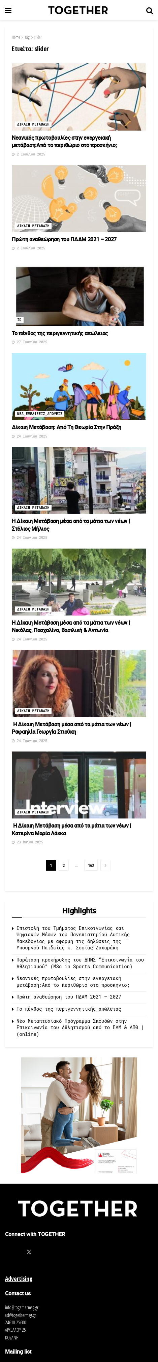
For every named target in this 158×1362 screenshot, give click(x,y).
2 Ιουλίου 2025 (28, 154)
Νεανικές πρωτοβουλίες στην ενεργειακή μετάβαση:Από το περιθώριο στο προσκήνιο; (64, 141)
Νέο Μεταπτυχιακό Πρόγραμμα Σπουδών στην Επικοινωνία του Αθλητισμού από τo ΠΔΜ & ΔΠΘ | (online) (80, 1027)
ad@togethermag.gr (20, 1315)
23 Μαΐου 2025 (27, 842)
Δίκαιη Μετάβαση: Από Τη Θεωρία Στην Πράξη (66, 427)
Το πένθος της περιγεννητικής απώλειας (60, 333)
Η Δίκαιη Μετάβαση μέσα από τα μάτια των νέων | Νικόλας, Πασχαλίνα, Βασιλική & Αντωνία (71, 626)
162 (91, 865)
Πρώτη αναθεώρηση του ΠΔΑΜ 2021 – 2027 (64, 239)
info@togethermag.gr (21, 1307)
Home (16, 37)
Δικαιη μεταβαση (33, 124)
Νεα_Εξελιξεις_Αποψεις (39, 414)
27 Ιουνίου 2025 (29, 342)
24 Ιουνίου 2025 (29, 436)
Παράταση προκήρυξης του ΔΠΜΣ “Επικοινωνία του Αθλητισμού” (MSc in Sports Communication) (80, 963)
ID (19, 320)
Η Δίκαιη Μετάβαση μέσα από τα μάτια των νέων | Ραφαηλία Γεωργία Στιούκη (71, 728)
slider (38, 37)
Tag (27, 37)
